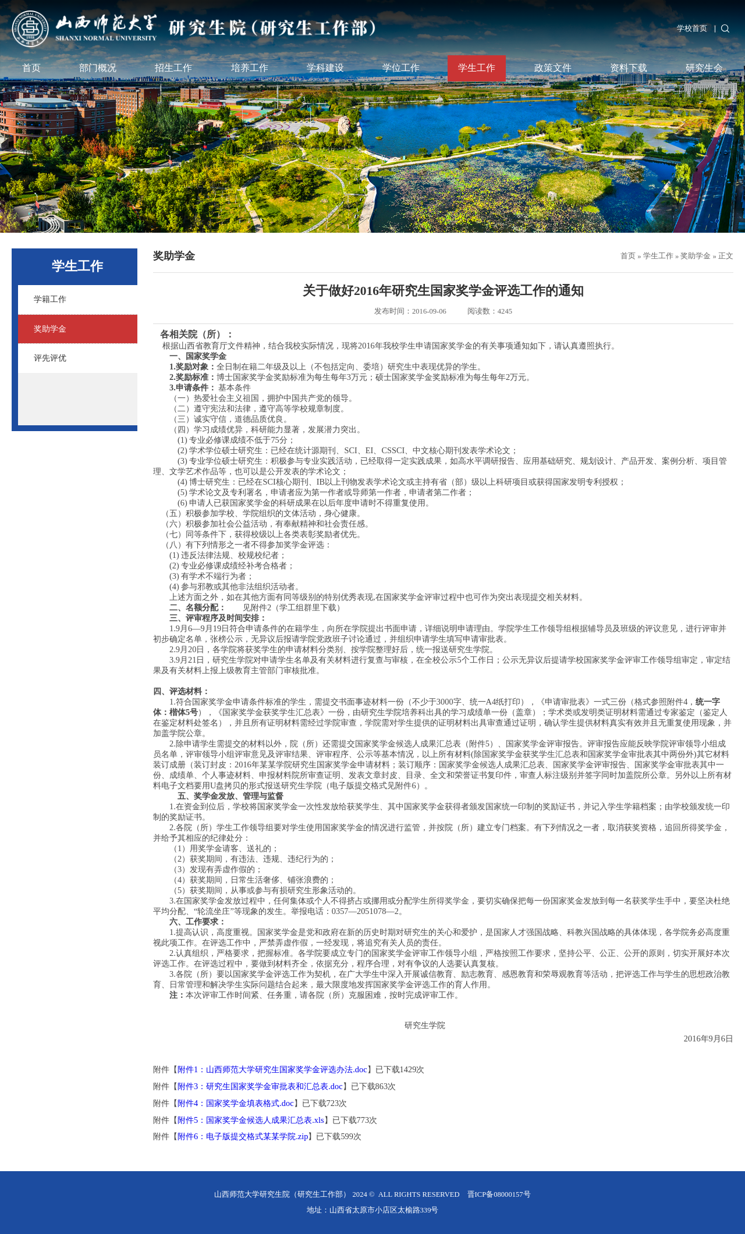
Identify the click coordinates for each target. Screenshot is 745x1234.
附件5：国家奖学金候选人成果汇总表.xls (251, 1120)
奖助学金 (695, 256)
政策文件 (553, 68)
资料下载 (628, 68)
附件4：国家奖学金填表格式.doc (236, 1103)
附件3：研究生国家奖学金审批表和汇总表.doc (260, 1086)
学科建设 (325, 68)
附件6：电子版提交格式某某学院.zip (243, 1136)
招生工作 (173, 68)
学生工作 (476, 68)
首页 (31, 68)
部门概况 (97, 68)
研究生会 (704, 68)
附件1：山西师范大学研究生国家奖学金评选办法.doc (272, 1069)
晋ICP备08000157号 (499, 1194)
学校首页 (692, 28)
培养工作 (249, 68)
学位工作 (401, 68)
